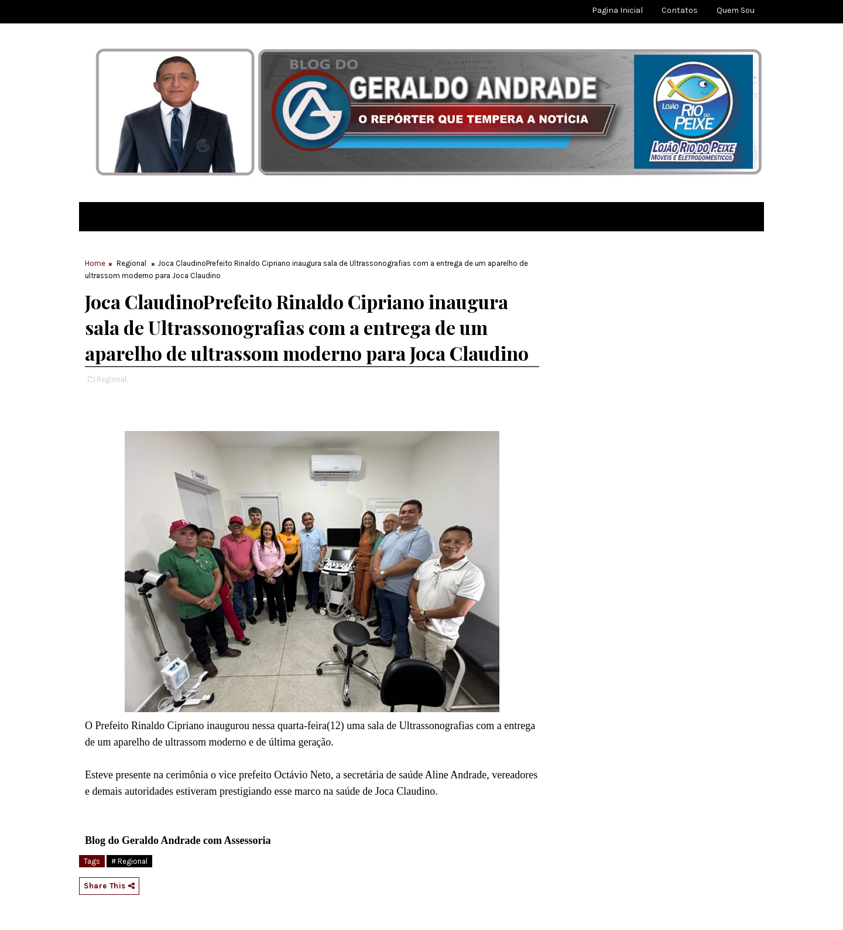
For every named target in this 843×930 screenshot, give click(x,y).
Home (95, 263)
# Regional (129, 861)
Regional (131, 263)
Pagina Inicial (617, 10)
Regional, (112, 379)
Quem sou (736, 10)
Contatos (680, 10)
